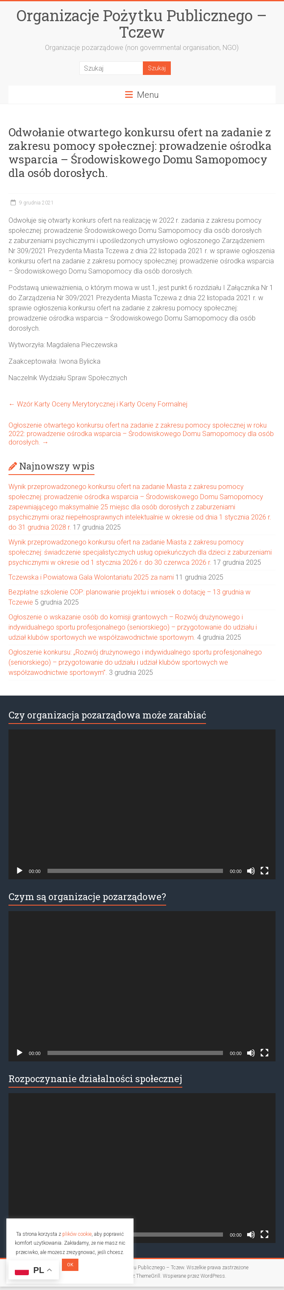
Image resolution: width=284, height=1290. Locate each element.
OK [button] (70, 1265)
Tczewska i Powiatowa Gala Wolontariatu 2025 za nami (91, 577)
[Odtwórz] (19, 871)
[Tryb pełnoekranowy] (264, 871)
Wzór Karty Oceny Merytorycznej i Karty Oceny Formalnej (97, 404)
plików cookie (77, 1234)
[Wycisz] (251, 871)
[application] (142, 804)
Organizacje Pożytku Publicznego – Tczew (142, 23)
